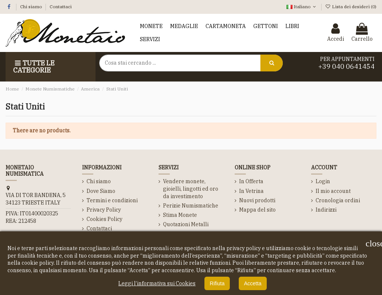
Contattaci (61, 6)
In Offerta (251, 181)
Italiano (301, 6)
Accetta (253, 283)
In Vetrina (251, 191)
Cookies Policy (104, 219)
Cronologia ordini (338, 200)
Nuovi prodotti (257, 200)
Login (323, 181)
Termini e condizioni (112, 200)
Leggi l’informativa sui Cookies (156, 283)
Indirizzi (326, 209)
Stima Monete (180, 215)
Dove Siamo (101, 191)
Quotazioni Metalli (186, 224)
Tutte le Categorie (33, 67)
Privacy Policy (104, 209)
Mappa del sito (257, 209)
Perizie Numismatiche (190, 205)
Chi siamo (31, 6)
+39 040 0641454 (346, 66)
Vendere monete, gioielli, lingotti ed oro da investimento (190, 188)
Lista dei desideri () (350, 6)
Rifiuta (217, 283)
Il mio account (333, 191)
